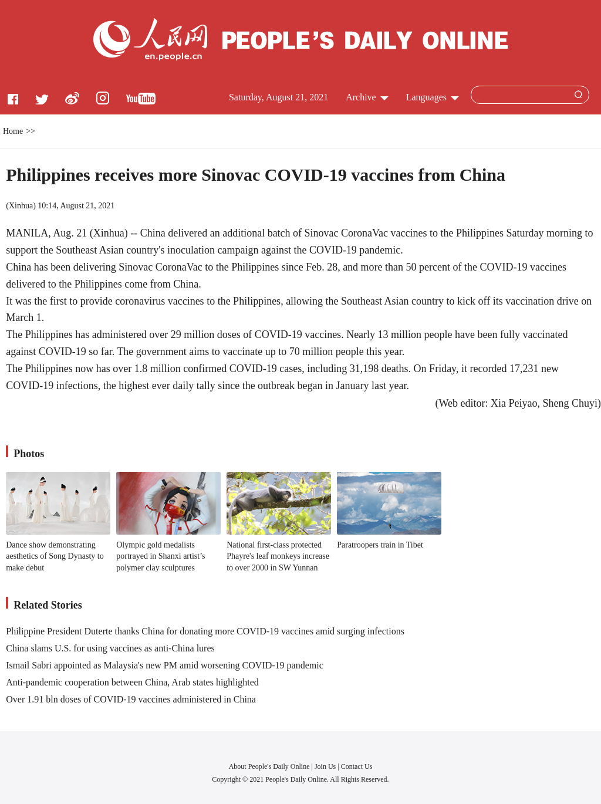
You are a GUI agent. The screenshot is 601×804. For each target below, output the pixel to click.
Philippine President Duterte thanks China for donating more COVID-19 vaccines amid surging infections (205, 631)
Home (13, 131)
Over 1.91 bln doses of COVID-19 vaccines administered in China (131, 699)
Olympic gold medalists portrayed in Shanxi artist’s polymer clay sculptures (160, 556)
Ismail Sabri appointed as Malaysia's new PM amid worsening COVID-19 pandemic (164, 665)
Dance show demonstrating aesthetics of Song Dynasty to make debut (54, 556)
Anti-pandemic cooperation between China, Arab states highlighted (132, 682)
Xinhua (21, 205)
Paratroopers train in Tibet (380, 544)
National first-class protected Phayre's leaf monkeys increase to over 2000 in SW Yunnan (278, 556)
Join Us (326, 766)
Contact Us (357, 766)
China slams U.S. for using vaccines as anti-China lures (110, 648)
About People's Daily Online (269, 766)
